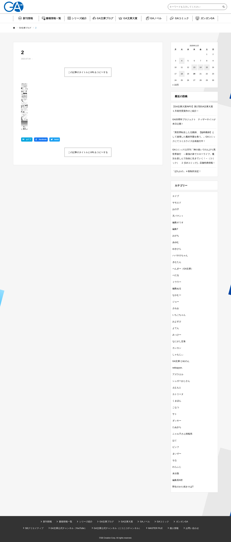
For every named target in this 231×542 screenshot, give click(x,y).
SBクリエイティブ (34, 528)
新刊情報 (28, 18)
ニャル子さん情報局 (182, 434)
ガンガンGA (207, 18)
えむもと (176, 387)
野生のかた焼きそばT (183, 486)
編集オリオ (177, 222)
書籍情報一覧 (53, 18)
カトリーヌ (177, 394)
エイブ (175, 196)
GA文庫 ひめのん (180, 361)
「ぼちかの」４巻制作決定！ (186, 171)
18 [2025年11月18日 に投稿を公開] (182, 74)
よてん (175, 328)
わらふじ (176, 467)
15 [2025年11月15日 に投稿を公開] (207, 67)
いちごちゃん (179, 315)
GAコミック (182, 18)
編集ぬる (176, 288)
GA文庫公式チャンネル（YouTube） (69, 528)
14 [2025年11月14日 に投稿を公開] (201, 67)
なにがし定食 (179, 341)
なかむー (176, 295)
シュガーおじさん (181, 381)
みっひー (176, 334)
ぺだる (175, 275)
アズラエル (177, 374)
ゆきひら (176, 249)
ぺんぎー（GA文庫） (182, 268)
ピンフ (175, 447)
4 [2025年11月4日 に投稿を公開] (181, 61)
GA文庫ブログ (105, 18)
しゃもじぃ (177, 354)
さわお (175, 308)
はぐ (174, 440)
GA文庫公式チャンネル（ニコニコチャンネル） (117, 528)
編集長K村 (177, 480)
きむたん (176, 262)
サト (174, 414)
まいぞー (176, 453)
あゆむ (175, 242)
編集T (175, 229)
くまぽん (176, 401)
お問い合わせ (192, 528)
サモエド (176, 202)
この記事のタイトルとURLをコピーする (88, 72)
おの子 (175, 209)
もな (174, 460)
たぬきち (176, 427)
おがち (175, 235)
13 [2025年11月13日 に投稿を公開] (194, 67)
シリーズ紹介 (79, 18)
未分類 (175, 473)
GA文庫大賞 (130, 18)
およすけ (176, 321)
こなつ (175, 407)
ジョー (175, 301)
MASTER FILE (155, 528)
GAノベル (156, 18)
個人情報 (174, 528)
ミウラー (176, 282)
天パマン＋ (177, 216)
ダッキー (176, 420)
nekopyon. (177, 367)
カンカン (176, 348)
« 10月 (175, 85)
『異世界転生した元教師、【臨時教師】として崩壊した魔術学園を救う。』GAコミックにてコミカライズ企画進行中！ (193, 136)
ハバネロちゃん (180, 255)
